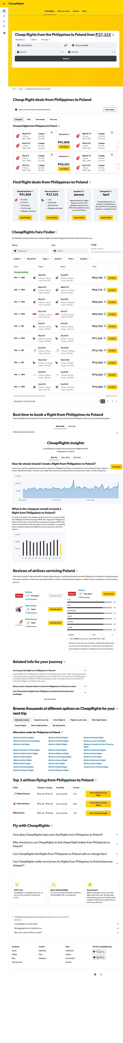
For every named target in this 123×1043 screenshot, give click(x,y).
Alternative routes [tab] (22, 720)
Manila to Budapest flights (23, 770)
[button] (4, 3)
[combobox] (46, 39)
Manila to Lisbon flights (93, 763)
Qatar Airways (31, 606)
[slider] (120, 251)
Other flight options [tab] (99, 720)
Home (14, 89)
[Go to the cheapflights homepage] (17, 4)
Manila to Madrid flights (58, 744)
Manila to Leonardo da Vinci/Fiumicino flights (99, 745)
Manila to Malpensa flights (59, 753)
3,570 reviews (31, 599)
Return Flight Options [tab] (39, 725)
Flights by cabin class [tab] (78, 720)
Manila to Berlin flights (22, 763)
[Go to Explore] (4, 26)
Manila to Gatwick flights (58, 738)
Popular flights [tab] (20, 725)
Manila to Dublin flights (58, 750)
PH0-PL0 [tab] (54, 457)
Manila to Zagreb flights (58, 767)
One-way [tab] (53, 119)
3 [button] (112, 401)
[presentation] (113, 35)
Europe (21, 89)
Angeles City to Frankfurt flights (96, 767)
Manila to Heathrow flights (23, 738)
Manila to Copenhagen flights (60, 757)
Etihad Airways (31, 619)
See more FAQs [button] (50, 699)
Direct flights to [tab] (59, 720)
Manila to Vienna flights (93, 753)
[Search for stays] (4, 16)
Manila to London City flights (95, 741)
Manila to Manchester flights (95, 760)
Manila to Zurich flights (92, 757)
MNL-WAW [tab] (60, 426)
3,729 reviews (31, 613)
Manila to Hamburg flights (23, 767)
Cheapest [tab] (18, 119)
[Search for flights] (4, 11)
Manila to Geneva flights (58, 760)
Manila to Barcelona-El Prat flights (26, 750)
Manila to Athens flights (22, 757)
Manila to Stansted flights (93, 738)
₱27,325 (103, 34)
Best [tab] (29, 119)
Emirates (28, 592)
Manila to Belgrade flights (59, 770)
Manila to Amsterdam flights (95, 750)
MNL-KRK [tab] (71, 426)
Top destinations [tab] (59, 725)
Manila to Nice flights (57, 763)
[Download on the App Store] (98, 960)
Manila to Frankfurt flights (58, 741)
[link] (25, 217)
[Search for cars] (4, 21)
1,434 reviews (31, 626)
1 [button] (102, 401)
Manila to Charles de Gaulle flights (26, 741)
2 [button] (107, 401)
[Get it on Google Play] (98, 954)
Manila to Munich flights (22, 760)
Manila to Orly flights (21, 744)
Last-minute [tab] (40, 119)
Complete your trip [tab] (41, 720)
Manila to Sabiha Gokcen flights (25, 753)
